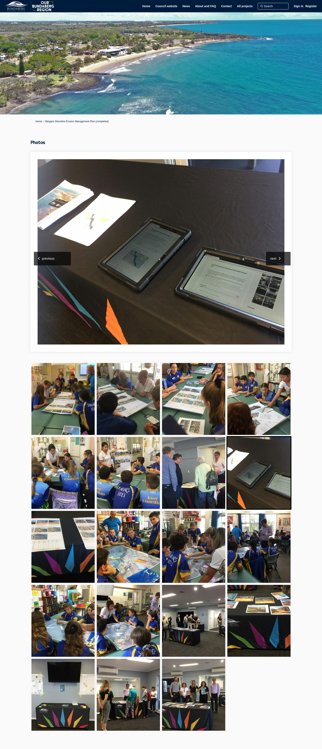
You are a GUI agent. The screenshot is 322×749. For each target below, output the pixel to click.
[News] (186, 6)
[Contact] (226, 6)
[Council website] (166, 6)
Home (39, 121)
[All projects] (245, 6)
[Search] (273, 6)
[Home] (146, 6)
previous (48, 258)
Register (311, 6)
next (273, 258)
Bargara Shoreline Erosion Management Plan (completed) (77, 121)
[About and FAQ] (205, 6)
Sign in (298, 6)
